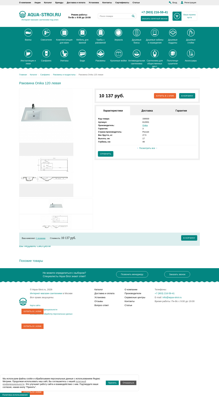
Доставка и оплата (76, 2)
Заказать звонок (177, 274)
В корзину (187, 96)
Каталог (48, 2)
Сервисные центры (135, 297)
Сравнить (106, 154)
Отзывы (99, 301)
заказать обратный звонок (155, 19)
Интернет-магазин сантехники (46, 293)
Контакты (107, 2)
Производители (133, 293)
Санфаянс (45, 74)
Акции (37, 2)
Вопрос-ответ (102, 305)
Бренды (59, 2)
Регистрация (190, 2)
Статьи (136, 2)
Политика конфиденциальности (43, 310)
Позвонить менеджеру (132, 274)
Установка (94, 2)
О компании (25, 2)
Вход (175, 2)
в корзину (189, 238)
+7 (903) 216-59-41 (154, 12)
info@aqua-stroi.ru (172, 297)
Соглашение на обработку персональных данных (51, 314)
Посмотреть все (147, 148)
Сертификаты (122, 2)
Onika (145, 125)
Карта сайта (35, 305)
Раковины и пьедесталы (64, 74)
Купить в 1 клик (164, 96)
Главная (23, 74)
